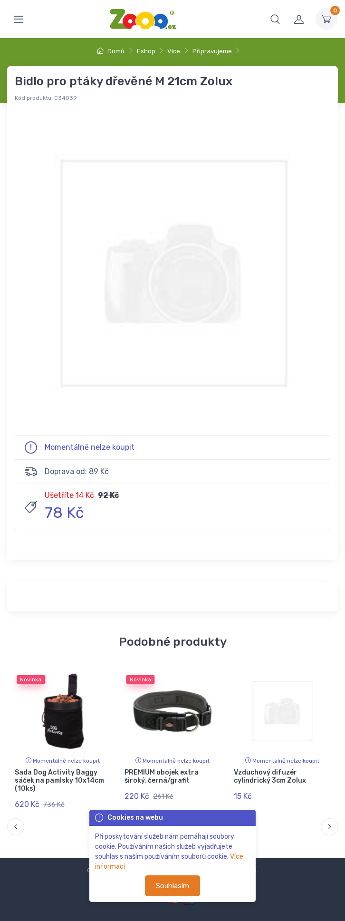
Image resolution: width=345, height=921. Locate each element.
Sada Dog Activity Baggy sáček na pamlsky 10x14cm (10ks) (59, 780)
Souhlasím (172, 886)
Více (173, 51)
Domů (111, 51)
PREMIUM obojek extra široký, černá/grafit (162, 776)
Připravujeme (212, 51)
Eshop (146, 51)
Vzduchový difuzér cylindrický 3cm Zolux (270, 776)
